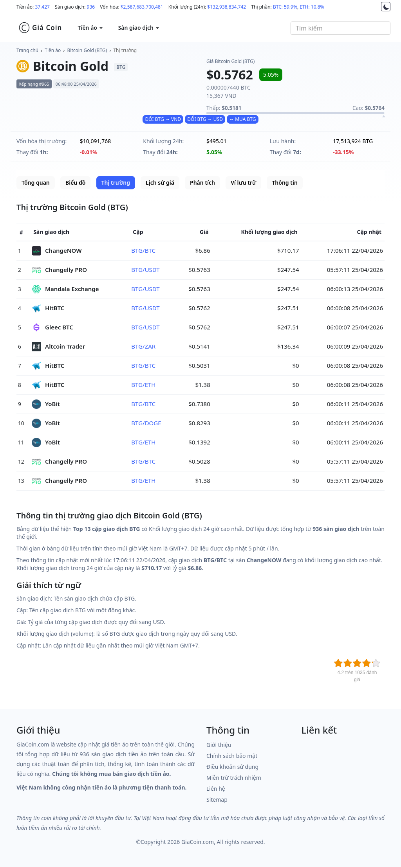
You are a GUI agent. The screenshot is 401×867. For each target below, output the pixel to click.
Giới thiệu (218, 744)
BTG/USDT (145, 269)
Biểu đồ (75, 182)
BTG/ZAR (143, 346)
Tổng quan (36, 182)
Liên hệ (215, 788)
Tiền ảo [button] (90, 27)
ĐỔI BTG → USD (205, 119)
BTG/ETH (143, 385)
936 (91, 7)
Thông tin (284, 182)
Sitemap (217, 799)
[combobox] (340, 28)
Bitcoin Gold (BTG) (87, 50)
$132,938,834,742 (226, 7)
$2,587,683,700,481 (142, 7)
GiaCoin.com (197, 841)
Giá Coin (40, 27)
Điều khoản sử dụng (232, 766)
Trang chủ (27, 50)
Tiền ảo (53, 50)
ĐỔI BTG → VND (163, 119)
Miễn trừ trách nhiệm (233, 777)
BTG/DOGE (146, 423)
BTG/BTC (143, 250)
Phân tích (202, 182)
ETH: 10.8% (312, 7)
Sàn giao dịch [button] (138, 27)
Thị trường (125, 50)
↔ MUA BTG (242, 119)
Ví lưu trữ (243, 182)
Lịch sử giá (160, 182)
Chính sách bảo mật (231, 755)
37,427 (42, 7)
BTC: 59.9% (285, 7)
